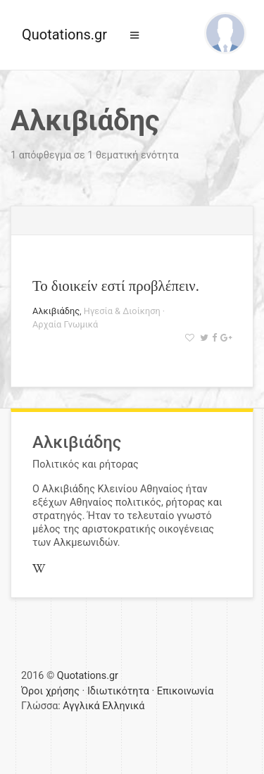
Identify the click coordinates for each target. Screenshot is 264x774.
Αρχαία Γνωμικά (65, 324)
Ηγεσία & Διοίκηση (122, 311)
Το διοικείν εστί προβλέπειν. (115, 285)
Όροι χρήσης (50, 691)
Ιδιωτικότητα (118, 691)
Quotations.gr (64, 34)
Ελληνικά (123, 706)
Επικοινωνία (185, 691)
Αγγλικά (81, 706)
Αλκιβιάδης (56, 311)
